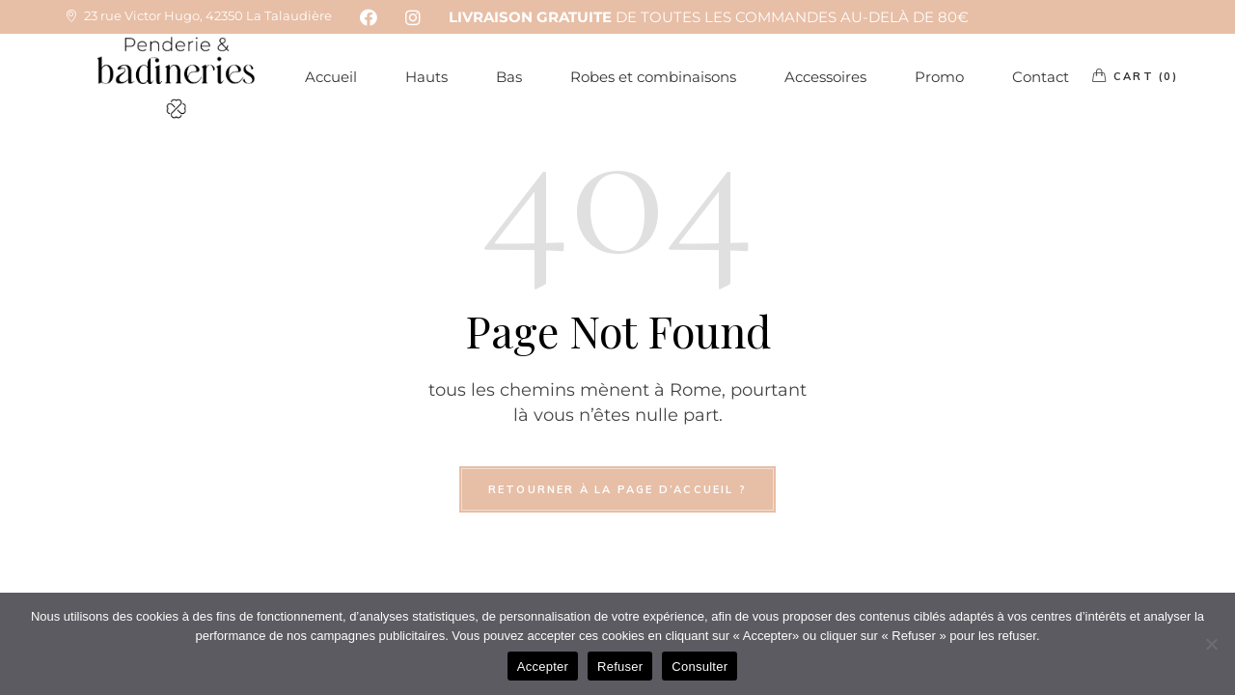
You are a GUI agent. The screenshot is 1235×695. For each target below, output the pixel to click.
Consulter (699, 666)
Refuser (620, 666)
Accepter (542, 666)
